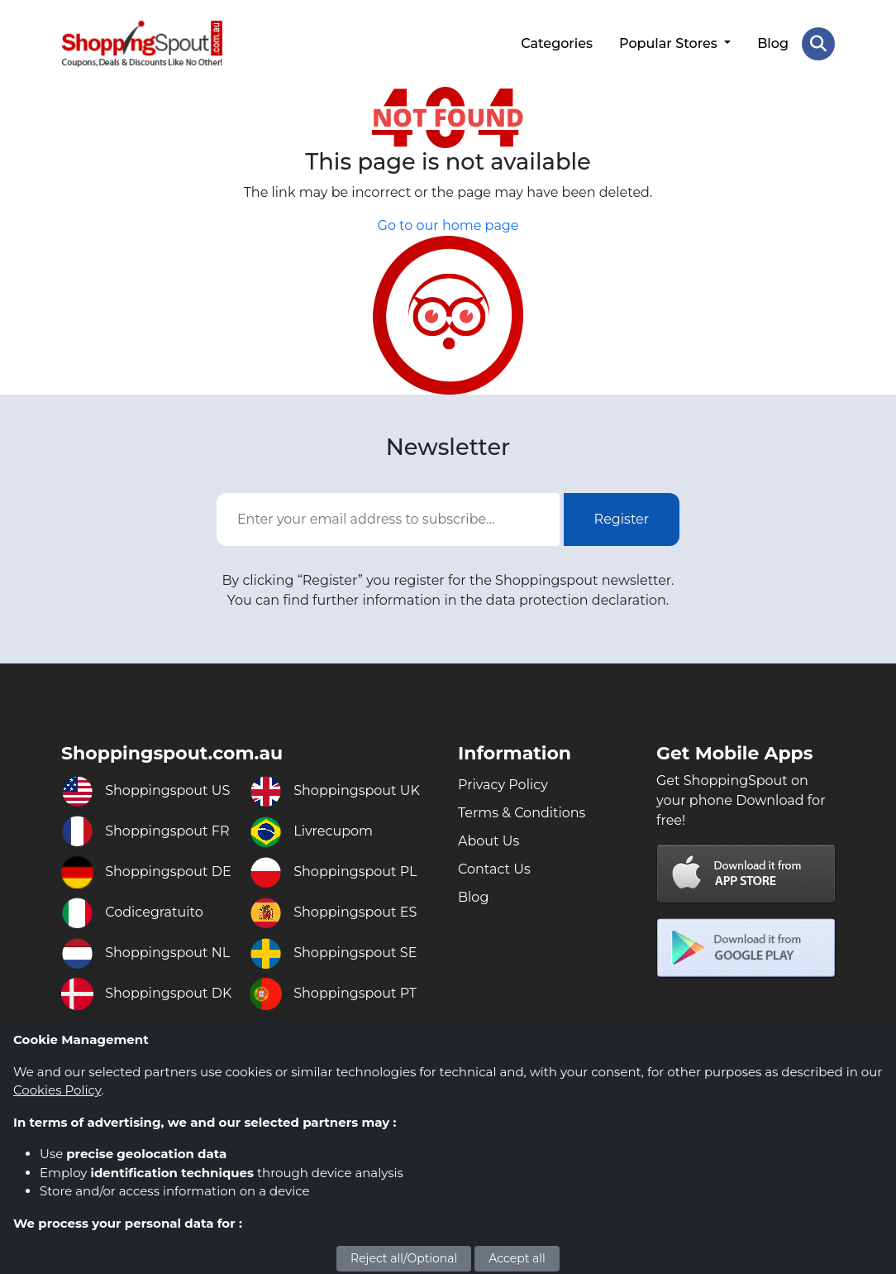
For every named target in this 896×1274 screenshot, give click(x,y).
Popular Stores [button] (670, 43)
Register (622, 519)
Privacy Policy (503, 785)
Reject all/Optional (403, 1258)
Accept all (517, 1258)
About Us (488, 841)
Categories (557, 43)
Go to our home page (448, 225)
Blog (773, 43)
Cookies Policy (57, 1090)
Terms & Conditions (521, 813)
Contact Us (494, 869)
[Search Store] (818, 43)
